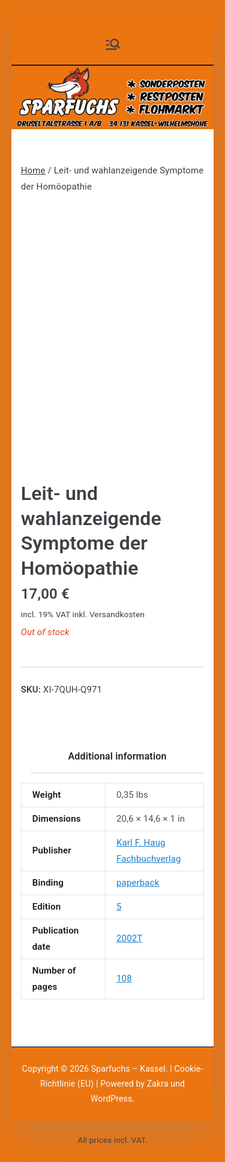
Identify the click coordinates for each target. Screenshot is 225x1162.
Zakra (158, 1083)
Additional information (117, 756)
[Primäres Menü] (112, 44)
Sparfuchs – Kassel (128, 1068)
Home (33, 170)
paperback (137, 882)
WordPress (111, 1098)
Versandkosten (117, 614)
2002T (129, 938)
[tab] (117, 760)
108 (124, 978)
